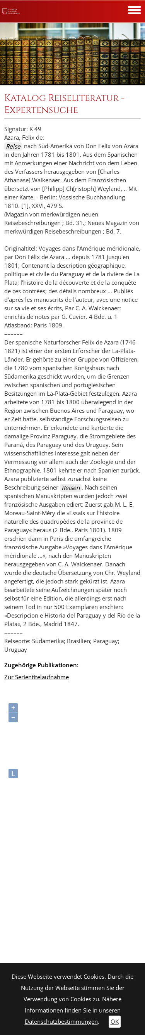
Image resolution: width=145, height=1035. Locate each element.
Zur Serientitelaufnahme (36, 677)
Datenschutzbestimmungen (61, 1022)
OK (115, 1022)
